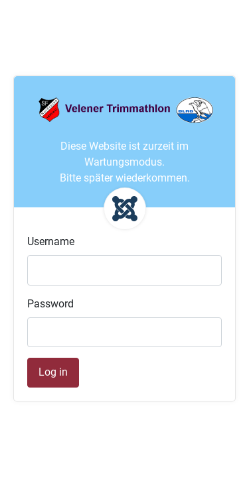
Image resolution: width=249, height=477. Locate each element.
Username (50, 241)
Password (50, 303)
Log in (53, 372)
